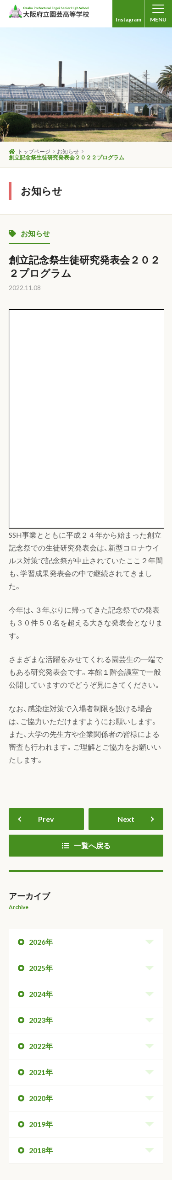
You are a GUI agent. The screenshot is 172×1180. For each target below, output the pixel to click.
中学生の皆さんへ (34, 1119)
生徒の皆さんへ (31, 1127)
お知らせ (29, 233)
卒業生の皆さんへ (95, 1119)
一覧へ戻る (86, 639)
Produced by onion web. (132, 1167)
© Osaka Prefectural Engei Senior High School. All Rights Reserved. (91, 1155)
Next (125, 612)
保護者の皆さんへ (89, 1127)
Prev (46, 612)
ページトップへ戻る (133, 987)
